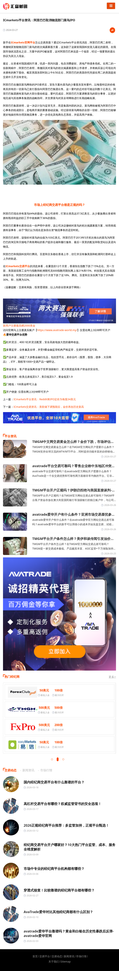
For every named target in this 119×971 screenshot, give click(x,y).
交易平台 (44, 956)
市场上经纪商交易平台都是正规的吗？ (59, 205)
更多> (112, 676)
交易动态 (57, 956)
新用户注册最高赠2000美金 (19, 325)
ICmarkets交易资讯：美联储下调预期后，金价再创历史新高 (49, 407)
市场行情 (81, 956)
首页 (35, 956)
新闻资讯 (69, 956)
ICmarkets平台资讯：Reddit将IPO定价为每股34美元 (45, 399)
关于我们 (53, 961)
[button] (52, 759)
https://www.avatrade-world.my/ (57, 330)
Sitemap (66, 961)
